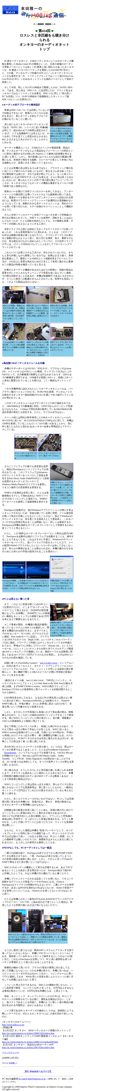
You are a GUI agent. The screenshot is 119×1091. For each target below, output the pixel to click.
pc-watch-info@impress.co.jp (32, 1079)
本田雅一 (12, 1063)
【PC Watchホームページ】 (38, 1071)
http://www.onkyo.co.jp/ (13, 1024)
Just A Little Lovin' (48, 663)
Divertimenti (10, 752)
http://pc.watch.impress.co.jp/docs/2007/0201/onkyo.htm (28, 1047)
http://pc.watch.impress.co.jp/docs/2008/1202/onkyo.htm (28, 1033)
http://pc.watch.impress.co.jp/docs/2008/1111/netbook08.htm (30, 1042)
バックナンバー (11, 1052)
